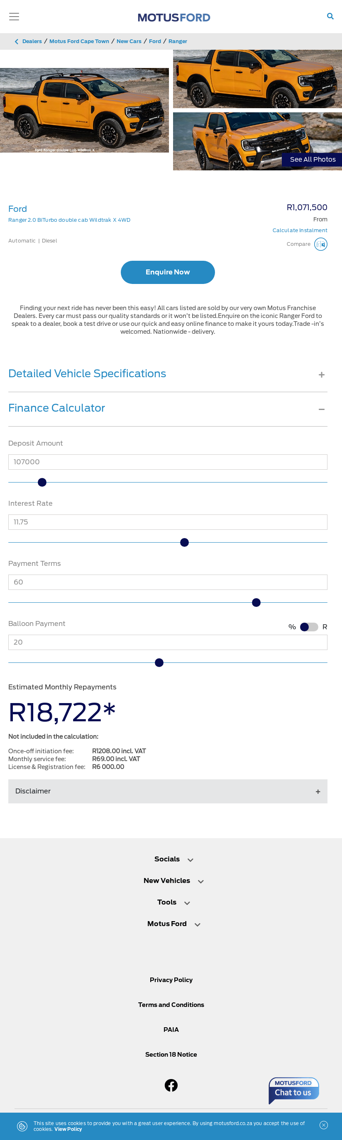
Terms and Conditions (171, 1005)
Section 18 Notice (171, 1054)
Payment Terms (34, 564)
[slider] (43, 482)
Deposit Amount (35, 443)
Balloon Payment (37, 624)
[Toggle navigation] (14, 16)
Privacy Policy (171, 980)
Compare (307, 244)
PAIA (171, 1029)
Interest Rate (30, 503)
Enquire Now (168, 272)
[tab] (167, 379)
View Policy (68, 1129)
